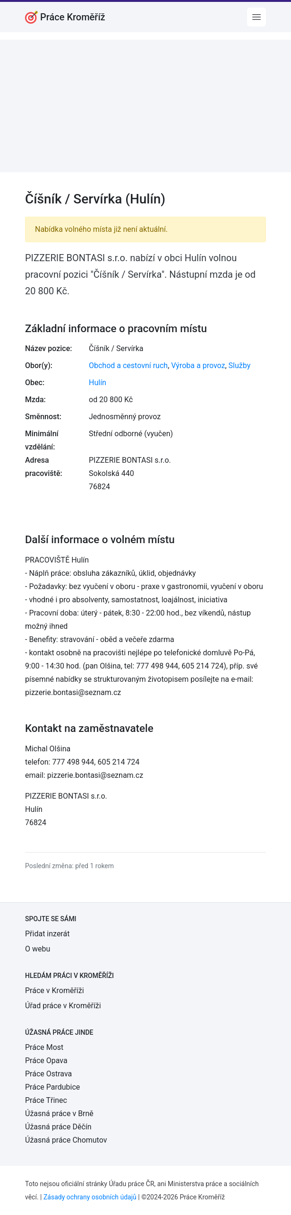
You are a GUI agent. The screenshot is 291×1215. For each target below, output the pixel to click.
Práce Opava (46, 1060)
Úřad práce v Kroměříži (63, 1005)
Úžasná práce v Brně (59, 1113)
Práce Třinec (46, 1100)
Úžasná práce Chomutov (66, 1140)
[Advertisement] (145, 106)
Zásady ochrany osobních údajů (90, 1197)
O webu (37, 948)
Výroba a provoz (198, 365)
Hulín (97, 382)
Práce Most (44, 1047)
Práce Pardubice (52, 1087)
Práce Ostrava (48, 1073)
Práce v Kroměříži (54, 990)
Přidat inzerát (47, 933)
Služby (240, 365)
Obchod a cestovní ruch (128, 365)
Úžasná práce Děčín (58, 1126)
